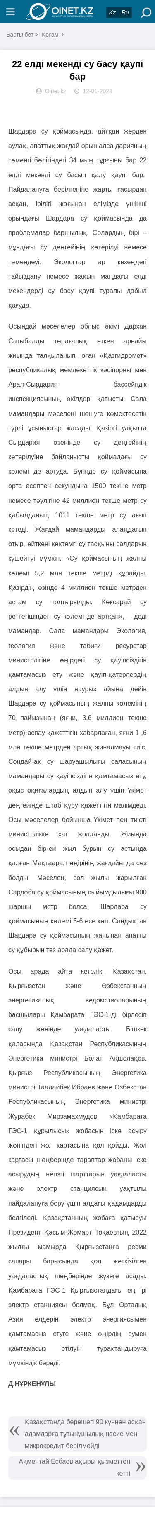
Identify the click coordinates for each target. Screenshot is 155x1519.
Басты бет (19, 34)
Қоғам (50, 34)
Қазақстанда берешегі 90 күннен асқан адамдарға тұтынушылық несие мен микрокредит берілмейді (85, 1433)
